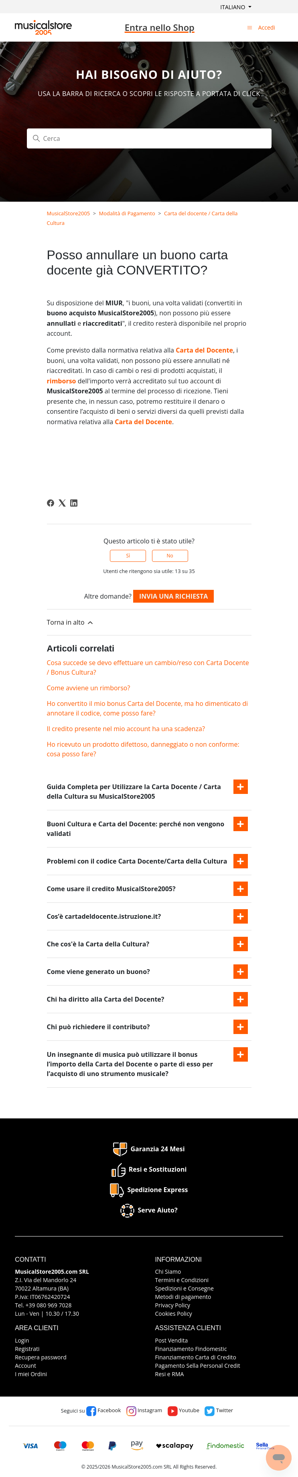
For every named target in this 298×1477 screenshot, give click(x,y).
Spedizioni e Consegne (184, 1288)
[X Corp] (62, 503)
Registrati (27, 1349)
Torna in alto (70, 622)
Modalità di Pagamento (127, 213)
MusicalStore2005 (68, 213)
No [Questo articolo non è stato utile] (169, 555)
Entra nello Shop (160, 27)
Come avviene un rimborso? (88, 687)
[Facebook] (50, 503)
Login (22, 1340)
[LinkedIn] (73, 503)
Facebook (103, 1410)
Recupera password (41, 1357)
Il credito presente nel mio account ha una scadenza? (126, 728)
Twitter (219, 1410)
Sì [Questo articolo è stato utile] (128, 555)
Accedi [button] (266, 27)
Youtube (183, 1410)
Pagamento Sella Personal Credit (197, 1365)
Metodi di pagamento (183, 1297)
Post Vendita (171, 1340)
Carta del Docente (204, 350)
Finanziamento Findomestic (191, 1349)
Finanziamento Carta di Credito (195, 1357)
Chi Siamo (168, 1271)
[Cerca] (149, 138)
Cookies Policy (173, 1313)
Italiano (233, 7)
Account (25, 1365)
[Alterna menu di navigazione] (249, 27)
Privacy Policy (172, 1305)
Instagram (144, 1410)
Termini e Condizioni (182, 1280)
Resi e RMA (169, 1374)
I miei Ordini (31, 1374)
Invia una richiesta (173, 596)
